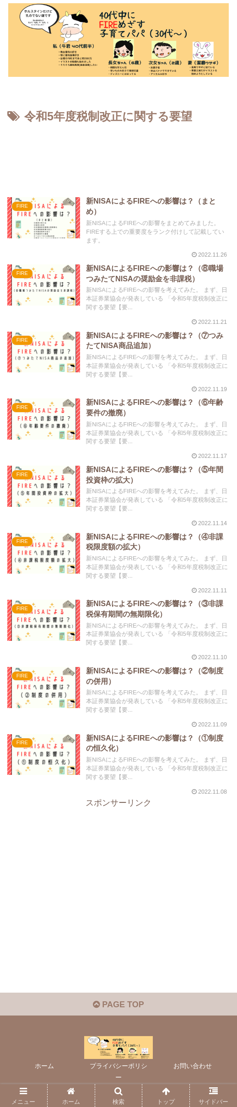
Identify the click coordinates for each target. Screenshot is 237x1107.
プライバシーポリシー (118, 1071)
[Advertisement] (118, 154)
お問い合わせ (192, 1065)
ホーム (44, 1065)
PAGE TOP (118, 1004)
